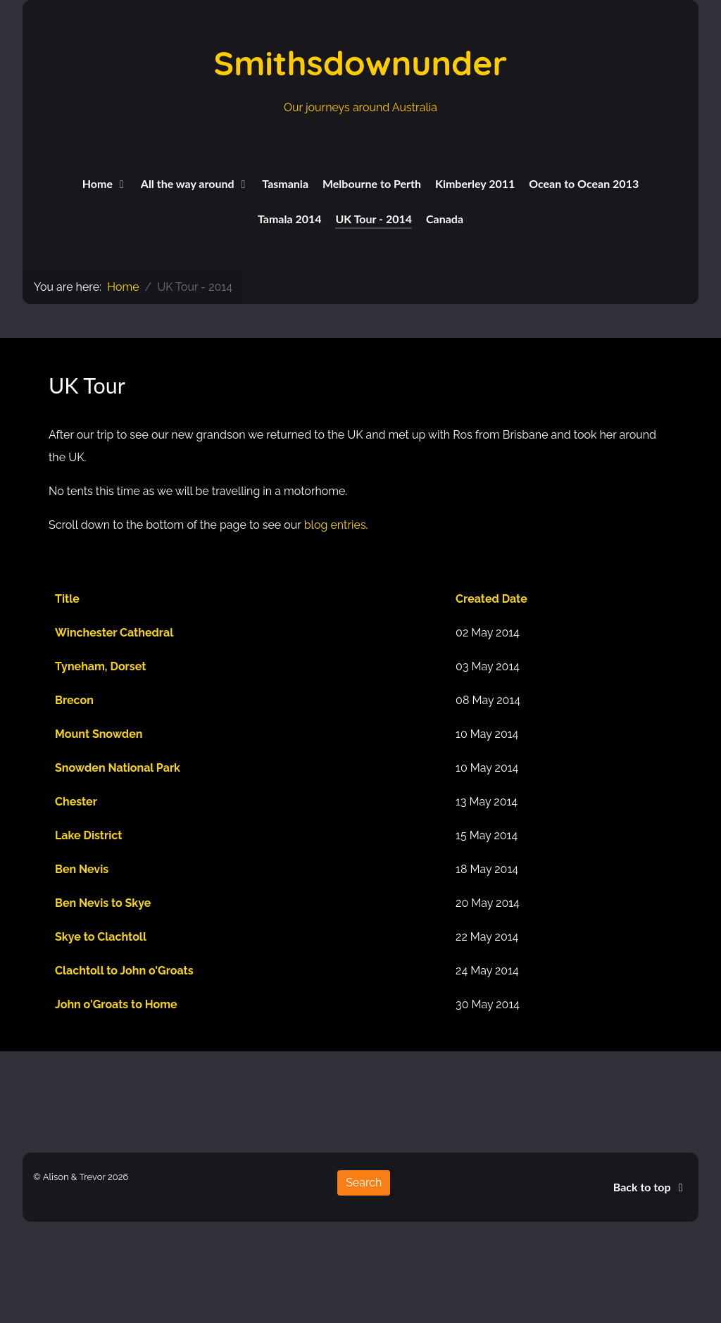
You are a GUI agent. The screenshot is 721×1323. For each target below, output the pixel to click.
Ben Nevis (81, 869)
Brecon (74, 700)
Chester (76, 801)
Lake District (88, 835)
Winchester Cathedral (114, 632)
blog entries (335, 525)
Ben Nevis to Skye (103, 903)
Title (67, 599)
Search (364, 1182)
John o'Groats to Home (116, 1004)
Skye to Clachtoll (100, 936)
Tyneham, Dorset (100, 666)
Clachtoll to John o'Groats (124, 970)
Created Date (491, 599)
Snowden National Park (117, 768)
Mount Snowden (98, 734)
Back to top (650, 1186)
